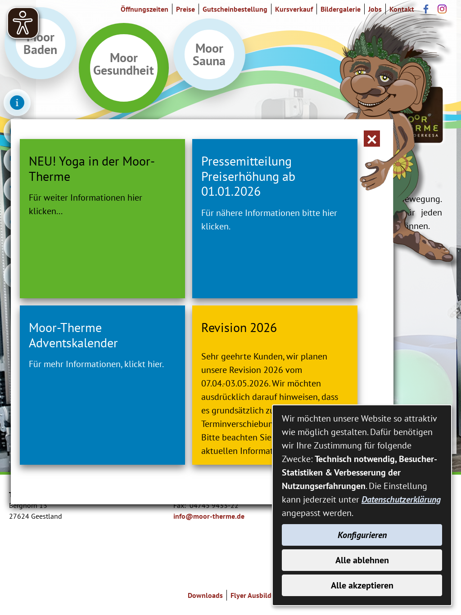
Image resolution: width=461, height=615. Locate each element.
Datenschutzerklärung (401, 499)
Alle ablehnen (362, 560)
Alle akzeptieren (362, 585)
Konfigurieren (362, 535)
